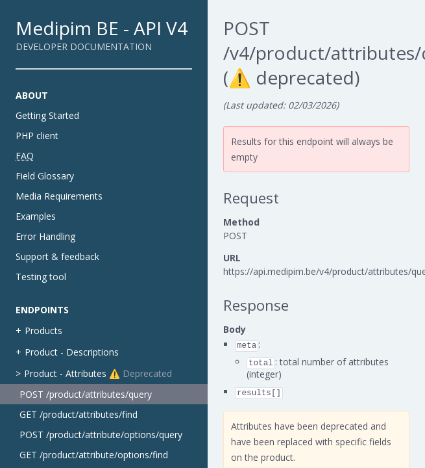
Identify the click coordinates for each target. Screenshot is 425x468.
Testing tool (41, 276)
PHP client (37, 135)
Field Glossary (45, 176)
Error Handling (45, 236)
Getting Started (47, 115)
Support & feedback (57, 256)
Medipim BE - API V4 (102, 28)
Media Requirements (59, 196)
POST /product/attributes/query (85, 394)
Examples (36, 216)
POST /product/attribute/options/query (100, 434)
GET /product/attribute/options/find (93, 454)
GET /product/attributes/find (78, 414)
